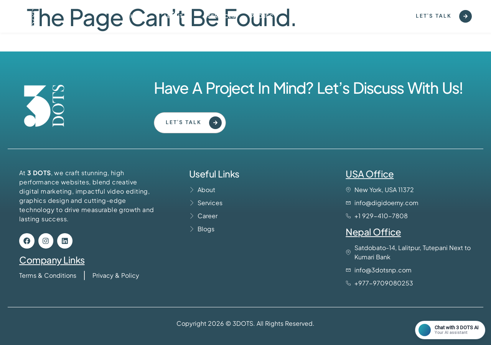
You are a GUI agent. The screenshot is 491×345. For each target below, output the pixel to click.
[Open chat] (450, 330)
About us (177, 16)
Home (139, 16)
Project (264, 16)
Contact (306, 16)
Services (222, 16)
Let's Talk (444, 16)
